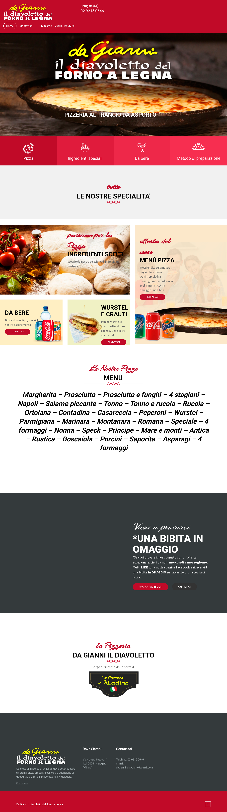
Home (10, 26)
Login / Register (65, 25)
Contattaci (26, 26)
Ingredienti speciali (85, 158)
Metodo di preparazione (198, 158)
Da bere (142, 158)
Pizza (28, 158)
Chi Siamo (45, 26)
